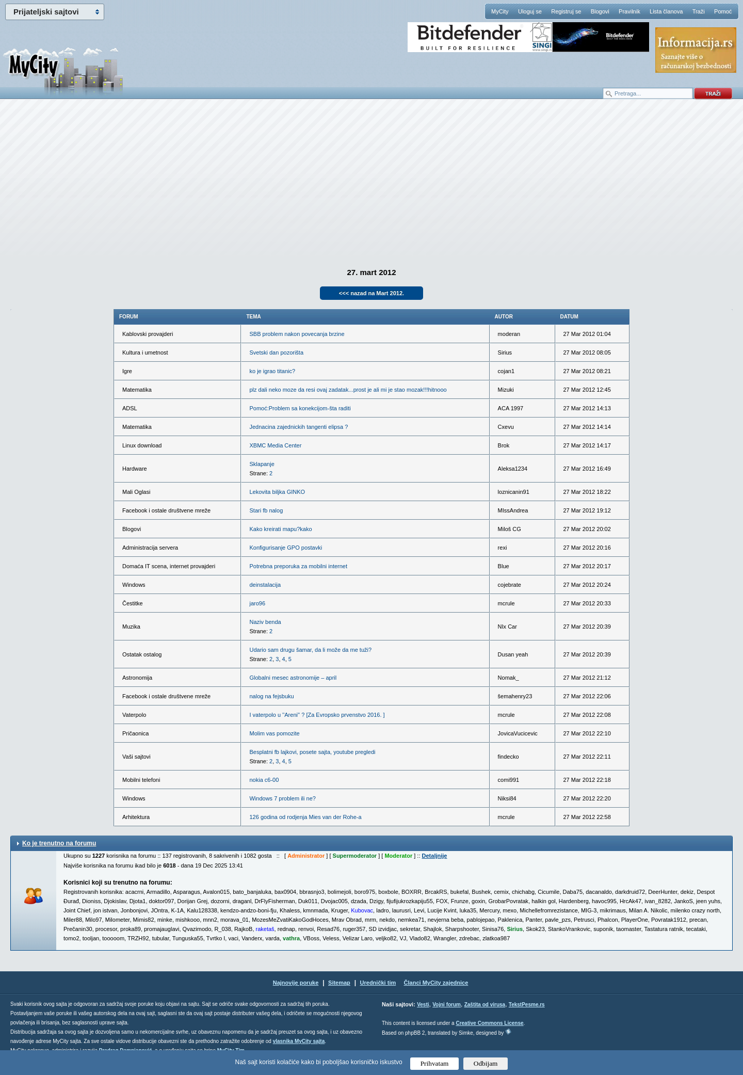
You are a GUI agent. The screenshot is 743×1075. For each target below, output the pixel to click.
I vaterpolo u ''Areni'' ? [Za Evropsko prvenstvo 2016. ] (316, 715)
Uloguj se (530, 11)
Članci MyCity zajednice (436, 983)
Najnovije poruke (296, 983)
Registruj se (566, 11)
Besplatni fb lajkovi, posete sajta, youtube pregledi (312, 752)
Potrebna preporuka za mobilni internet (298, 566)
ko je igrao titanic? (272, 371)
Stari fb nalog (266, 510)
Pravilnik (629, 11)
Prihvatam (435, 1063)
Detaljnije (434, 856)
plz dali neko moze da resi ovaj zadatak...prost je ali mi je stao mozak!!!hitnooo (347, 390)
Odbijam (486, 1063)
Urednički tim (378, 983)
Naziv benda (265, 622)
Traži (698, 11)
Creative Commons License (489, 1023)
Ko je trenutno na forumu (59, 843)
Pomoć (723, 11)
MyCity (500, 11)
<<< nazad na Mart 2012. (371, 293)
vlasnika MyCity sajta (299, 1041)
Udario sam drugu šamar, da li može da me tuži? (310, 650)
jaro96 (257, 603)
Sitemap (339, 983)
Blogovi (600, 11)
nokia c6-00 (264, 780)
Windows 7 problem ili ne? (282, 798)
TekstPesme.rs (527, 1004)
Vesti (423, 1004)
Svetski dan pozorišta (276, 352)
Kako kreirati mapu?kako (280, 529)
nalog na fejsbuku (271, 696)
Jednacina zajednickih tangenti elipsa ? (298, 427)
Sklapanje (261, 464)
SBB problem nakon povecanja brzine (296, 334)
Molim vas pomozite (274, 733)
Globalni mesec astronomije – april (292, 678)
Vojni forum (446, 1004)
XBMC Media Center (275, 445)
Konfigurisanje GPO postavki (285, 547)
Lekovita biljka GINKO (277, 492)
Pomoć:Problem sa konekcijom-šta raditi (299, 408)
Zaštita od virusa (484, 1004)
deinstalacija (265, 585)
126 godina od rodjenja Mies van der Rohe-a (305, 817)
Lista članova (666, 11)
